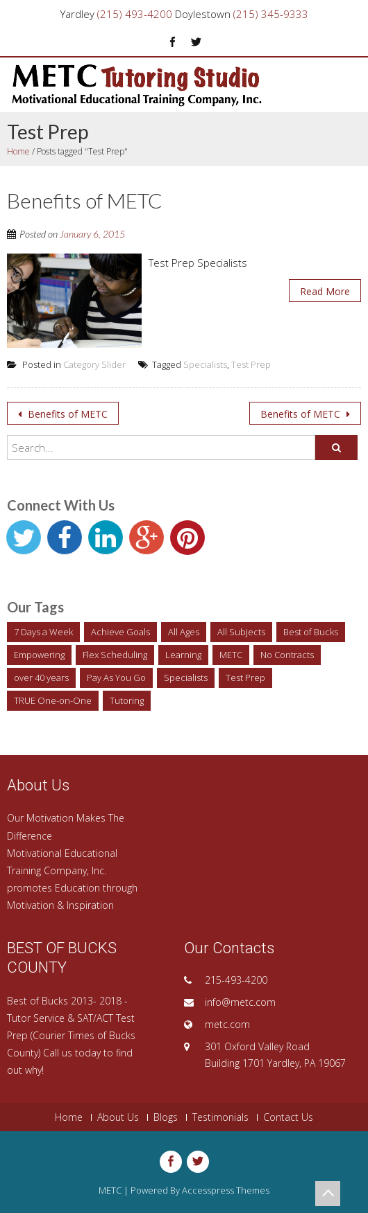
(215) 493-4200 (134, 14)
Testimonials (220, 1117)
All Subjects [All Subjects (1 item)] (241, 632)
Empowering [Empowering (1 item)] (39, 654)
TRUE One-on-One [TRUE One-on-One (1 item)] (53, 700)
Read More (325, 291)
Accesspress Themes (225, 1190)
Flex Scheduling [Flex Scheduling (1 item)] (115, 654)
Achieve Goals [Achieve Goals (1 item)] (120, 632)
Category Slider (94, 364)
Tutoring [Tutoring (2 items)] (127, 700)
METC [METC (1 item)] (230, 654)
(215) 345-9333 (270, 14)
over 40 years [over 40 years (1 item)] (41, 677)
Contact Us (288, 1117)
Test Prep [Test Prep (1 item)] (245, 677)
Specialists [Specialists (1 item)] (186, 677)
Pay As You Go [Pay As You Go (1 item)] (116, 677)
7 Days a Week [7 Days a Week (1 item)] (43, 632)
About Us (118, 1117)
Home (18, 151)
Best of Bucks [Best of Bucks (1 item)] (310, 632)
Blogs (165, 1117)
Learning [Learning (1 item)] (183, 654)
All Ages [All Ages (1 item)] (183, 632)
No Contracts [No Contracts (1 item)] (287, 654)
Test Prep (251, 364)
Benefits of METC (66, 413)
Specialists (205, 364)
